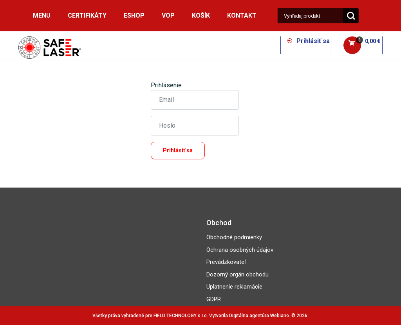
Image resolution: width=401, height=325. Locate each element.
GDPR (213, 299)
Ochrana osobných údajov (239, 249)
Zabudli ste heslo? (177, 164)
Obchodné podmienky (234, 237)
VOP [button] (168, 15)
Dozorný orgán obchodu (237, 274)
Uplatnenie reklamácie (234, 286)
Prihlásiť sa (308, 41)
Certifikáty (87, 15)
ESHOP (134, 15)
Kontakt (241, 15)
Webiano (279, 315)
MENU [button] (42, 15)
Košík (201, 15)
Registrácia (218, 164)
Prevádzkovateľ (226, 261)
